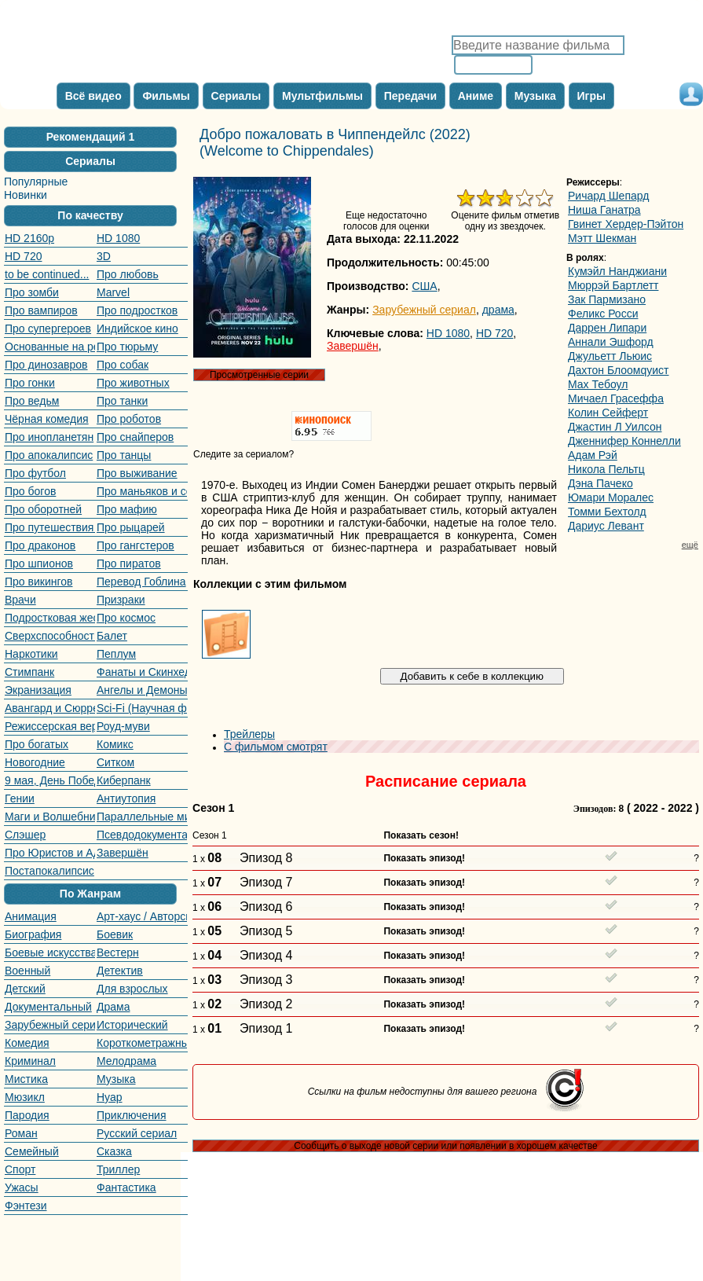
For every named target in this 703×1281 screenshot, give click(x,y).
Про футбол (35, 473)
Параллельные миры (142, 816)
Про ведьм (32, 401)
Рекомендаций (90, 136)
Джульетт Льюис (610, 356)
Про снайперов (135, 437)
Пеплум (116, 654)
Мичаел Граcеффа (616, 398)
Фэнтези (26, 1205)
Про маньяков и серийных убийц (142, 491)
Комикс (115, 744)
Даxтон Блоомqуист (618, 370)
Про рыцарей (131, 527)
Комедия (27, 1043)
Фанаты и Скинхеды (142, 672)
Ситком (115, 762)
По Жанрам (90, 893)
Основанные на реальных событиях (50, 346)
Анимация (31, 916)
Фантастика (126, 1187)
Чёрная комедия (47, 419)
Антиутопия (126, 798)
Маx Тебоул (598, 384)
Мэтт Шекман (602, 238)
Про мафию (127, 509)
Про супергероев (48, 328)
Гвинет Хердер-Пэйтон (625, 224)
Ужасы (21, 1187)
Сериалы (90, 161)
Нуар (110, 1097)
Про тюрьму (127, 346)
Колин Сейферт (608, 412)
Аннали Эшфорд (611, 342)
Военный (27, 970)
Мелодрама (126, 1061)
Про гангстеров (135, 545)
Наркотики (31, 654)
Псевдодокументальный (142, 834)
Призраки (121, 599)
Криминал (30, 1061)
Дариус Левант (606, 525)
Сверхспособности (50, 635)
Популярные (36, 181)
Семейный (32, 1151)
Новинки (25, 195)
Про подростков (137, 310)
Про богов (30, 491)
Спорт (20, 1169)
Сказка (114, 1151)
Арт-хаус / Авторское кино (142, 916)
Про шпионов (39, 563)
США (424, 286)
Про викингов (38, 581)
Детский (25, 988)
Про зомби (32, 292)
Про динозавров (46, 364)
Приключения (132, 1115)
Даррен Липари (607, 327)
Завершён (122, 852)
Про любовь (128, 274)
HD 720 (23, 256)
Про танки (122, 401)
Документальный (48, 1006)
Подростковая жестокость (50, 617)
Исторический (132, 1025)
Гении (20, 798)
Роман (21, 1133)
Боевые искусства (50, 952)
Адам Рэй (592, 455)
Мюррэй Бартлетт (613, 285)
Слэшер (25, 834)
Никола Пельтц (606, 469)
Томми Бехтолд (607, 511)
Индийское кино (137, 328)
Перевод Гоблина (141, 581)
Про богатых (36, 744)
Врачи (20, 599)
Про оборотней (43, 509)
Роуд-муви (123, 726)
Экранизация (38, 690)
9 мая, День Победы (50, 780)
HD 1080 (118, 238)
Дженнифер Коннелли (624, 441)
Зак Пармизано (607, 299)
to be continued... (47, 274)
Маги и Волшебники (50, 816)
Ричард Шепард (608, 195)
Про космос (126, 617)
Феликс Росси (603, 313)
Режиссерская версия (50, 726)
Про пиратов (129, 563)
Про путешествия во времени (50, 527)
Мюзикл (25, 1097)
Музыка (116, 1079)
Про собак (122, 364)
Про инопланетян (49, 437)
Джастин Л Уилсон (615, 426)
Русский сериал (137, 1133)
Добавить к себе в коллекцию (472, 676)
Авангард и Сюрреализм (50, 708)
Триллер (118, 1169)
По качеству (90, 215)
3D (104, 256)
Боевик (115, 934)
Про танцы (124, 455)
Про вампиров (41, 310)
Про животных (133, 382)
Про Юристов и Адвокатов (50, 852)
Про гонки (30, 382)
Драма (113, 1006)
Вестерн (118, 952)
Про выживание (137, 473)
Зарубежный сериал (50, 1025)
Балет (112, 635)
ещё (690, 544)
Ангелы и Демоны (142, 690)
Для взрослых (132, 988)
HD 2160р (29, 238)
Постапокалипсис (49, 870)
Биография (33, 934)
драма (498, 309)
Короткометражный (142, 1043)
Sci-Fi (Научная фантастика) (142, 708)
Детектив (120, 970)
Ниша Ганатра (604, 210)
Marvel (113, 292)
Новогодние (35, 762)
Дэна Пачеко (600, 483)
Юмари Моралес (611, 497)
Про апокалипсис (49, 455)
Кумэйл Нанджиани (617, 271)
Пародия (27, 1115)
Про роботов (129, 419)
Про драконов (40, 545)
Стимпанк (29, 672)
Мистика (26, 1079)
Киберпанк (124, 780)
